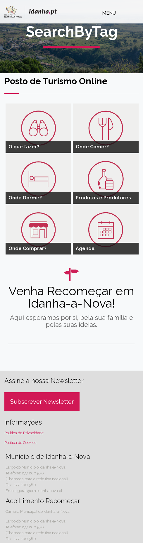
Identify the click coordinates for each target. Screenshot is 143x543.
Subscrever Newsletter (42, 401)
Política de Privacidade (24, 433)
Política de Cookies (20, 442)
